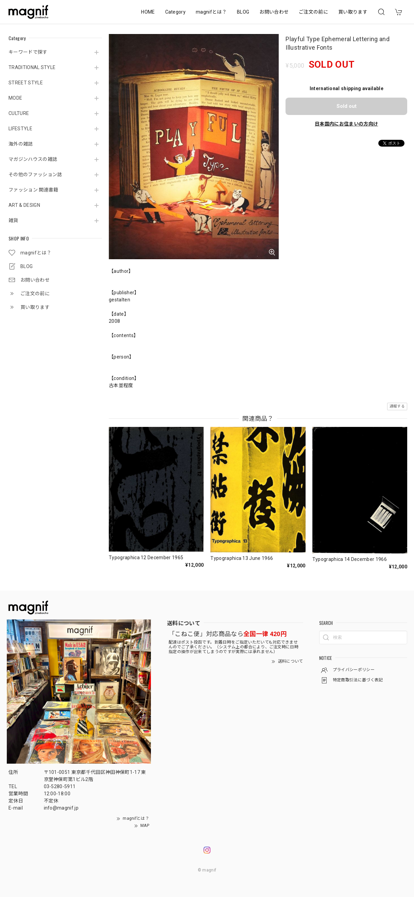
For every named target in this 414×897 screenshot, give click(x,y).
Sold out (347, 106)
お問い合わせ (274, 12)
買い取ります (352, 12)
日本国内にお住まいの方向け (346, 124)
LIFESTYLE (20, 128)
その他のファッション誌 (35, 174)
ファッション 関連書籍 (33, 190)
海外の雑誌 (20, 144)
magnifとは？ (211, 12)
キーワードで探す (28, 52)
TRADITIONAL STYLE (31, 67)
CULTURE (18, 113)
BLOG (243, 12)
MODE (15, 98)
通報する (397, 406)
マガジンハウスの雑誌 (32, 159)
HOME (148, 12)
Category (175, 12)
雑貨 (13, 220)
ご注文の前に (313, 12)
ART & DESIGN (24, 205)
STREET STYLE (25, 82)
